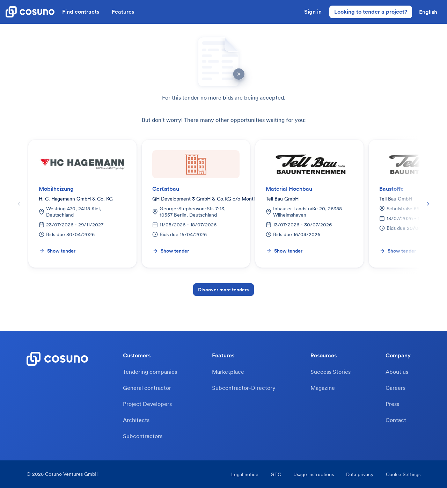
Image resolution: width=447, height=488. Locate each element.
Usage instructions (313, 474)
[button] (428, 11)
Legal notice (244, 474)
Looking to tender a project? (370, 11)
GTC (276, 474)
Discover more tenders (223, 289)
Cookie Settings (403, 474)
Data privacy (360, 474)
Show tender (57, 251)
